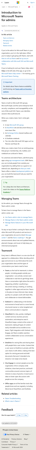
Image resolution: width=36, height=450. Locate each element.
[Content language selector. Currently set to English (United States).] (10, 429)
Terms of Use (24, 444)
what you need (25, 168)
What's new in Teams (12, 401)
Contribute (5, 442)
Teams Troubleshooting (13, 398)
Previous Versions (17, 439)
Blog (25, 439)
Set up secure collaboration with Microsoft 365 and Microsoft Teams (17, 61)
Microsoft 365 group (17, 125)
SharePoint (10, 128)
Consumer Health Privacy (9, 444)
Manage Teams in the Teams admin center (19, 220)
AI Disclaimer (5, 439)
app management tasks (17, 160)
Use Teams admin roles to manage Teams (18, 217)
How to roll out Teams (9, 58)
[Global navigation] (2, 2)
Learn (3, 7)
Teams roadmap (18, 238)
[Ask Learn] (29, 6)
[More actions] (32, 6)
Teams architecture (8, 38)
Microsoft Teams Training (10, 76)
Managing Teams (8, 40)
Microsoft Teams (13, 7)
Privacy (12, 442)
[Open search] (28, 2)
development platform (23, 171)
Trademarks (5, 447)
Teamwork (6, 43)
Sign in (32, 2)
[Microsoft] (18, 2)
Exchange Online (13, 133)
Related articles (7, 45)
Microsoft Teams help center (11, 73)
